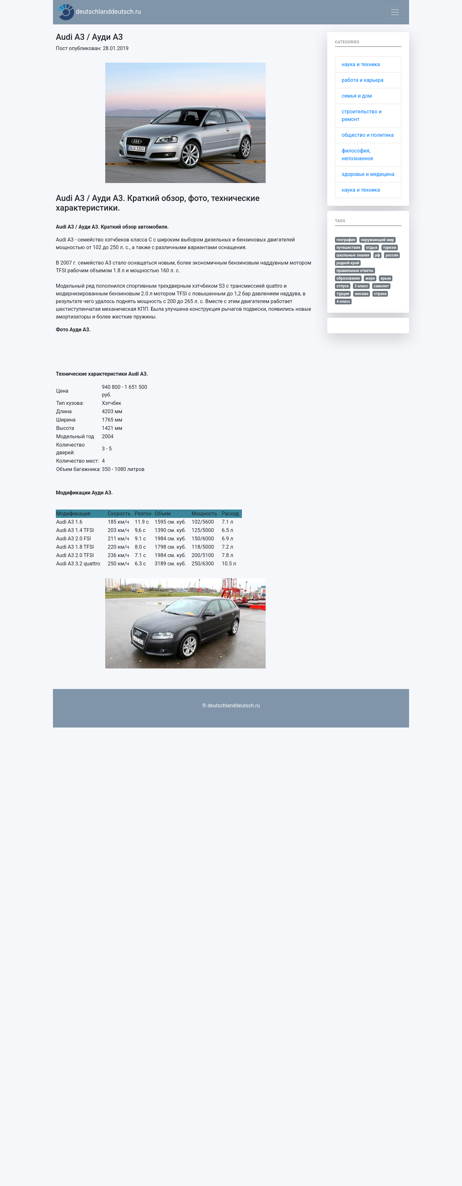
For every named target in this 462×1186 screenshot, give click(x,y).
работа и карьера (362, 80)
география (346, 240)
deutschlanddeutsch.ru (99, 12)
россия (392, 255)
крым (386, 278)
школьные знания (353, 255)
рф (377, 255)
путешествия (348, 247)
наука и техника (361, 64)
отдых (371, 247)
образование (348, 278)
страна (380, 294)
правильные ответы (355, 270)
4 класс (343, 301)
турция (343, 294)
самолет (381, 286)
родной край (348, 263)
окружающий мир (377, 240)
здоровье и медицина (368, 174)
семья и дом (357, 96)
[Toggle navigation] (395, 12)
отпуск (343, 286)
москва (361, 294)
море (370, 278)
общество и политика (368, 135)
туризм (389, 247)
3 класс (361, 286)
